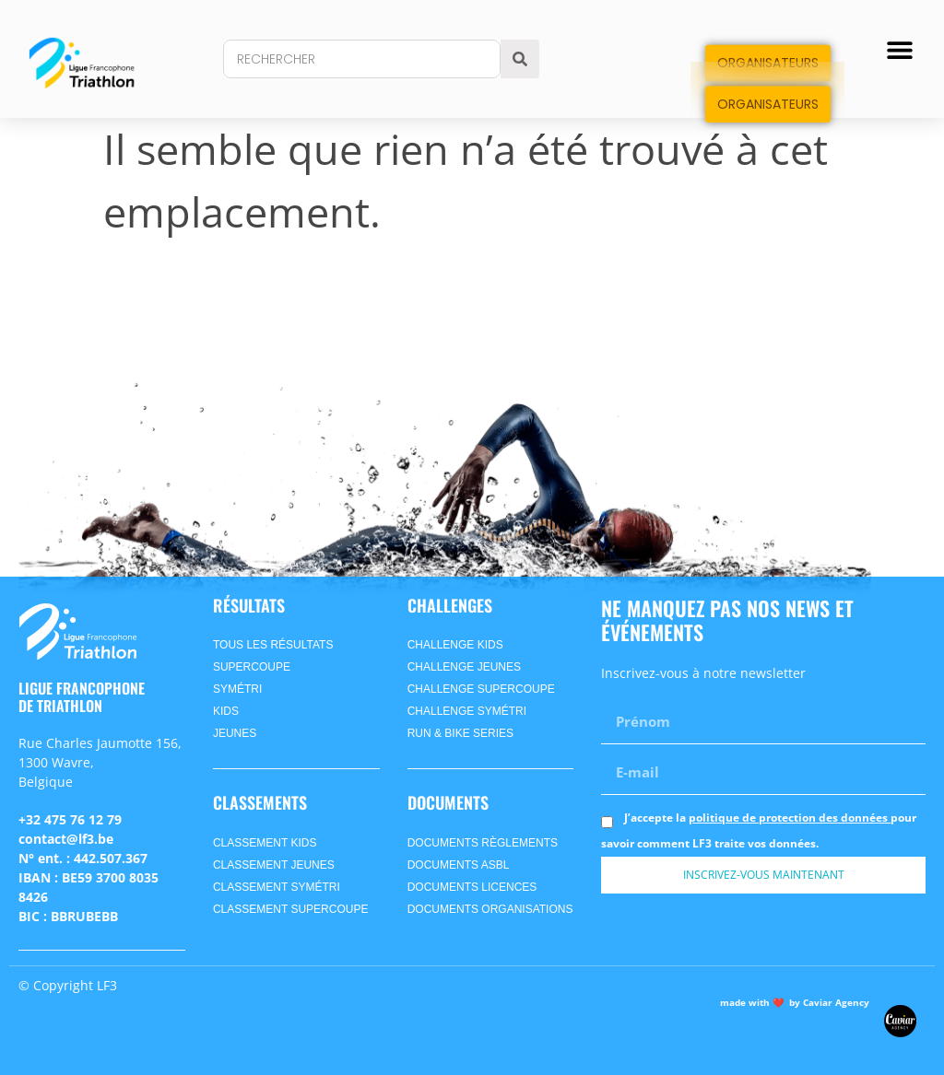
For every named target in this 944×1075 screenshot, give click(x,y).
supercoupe (251, 666)
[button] (899, 50)
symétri (237, 689)
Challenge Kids (455, 644)
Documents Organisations (490, 909)
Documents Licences (472, 887)
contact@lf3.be (65, 838)
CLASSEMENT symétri (276, 887)
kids (226, 711)
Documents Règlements (482, 842)
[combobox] (362, 59)
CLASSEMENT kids (264, 842)
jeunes (234, 733)
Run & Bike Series (460, 733)
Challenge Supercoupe (481, 689)
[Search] (520, 59)
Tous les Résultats (273, 644)
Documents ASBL (458, 865)
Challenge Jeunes (464, 666)
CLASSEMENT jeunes (274, 865)
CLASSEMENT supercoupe (291, 909)
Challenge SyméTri (466, 711)
